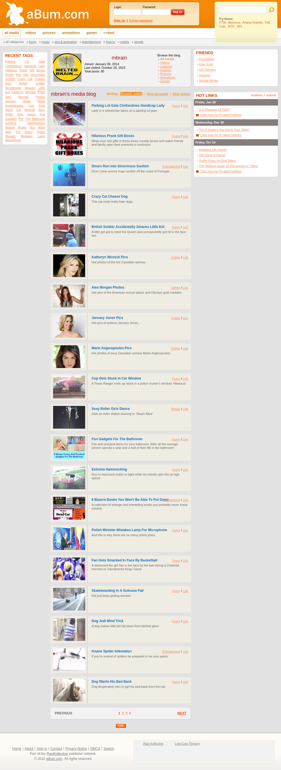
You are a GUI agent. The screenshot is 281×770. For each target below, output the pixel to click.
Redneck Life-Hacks (212, 149)
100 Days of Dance (212, 155)
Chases (40, 79)
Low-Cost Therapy (187, 743)
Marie (41, 101)
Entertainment (91, 42)
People (138, 42)
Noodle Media (208, 80)
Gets (41, 105)
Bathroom (38, 118)
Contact (56, 749)
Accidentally (13, 88)
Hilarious (11, 70)
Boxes (41, 70)
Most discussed (157, 93)
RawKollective (57, 754)
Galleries (166, 66)
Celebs (124, 42)
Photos (40, 97)
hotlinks (257, 95)
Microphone (13, 140)
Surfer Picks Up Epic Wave (217, 160)
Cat (30, 79)
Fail (267, 22)
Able (8, 132)
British (23, 83)
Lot (27, 61)
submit (271, 95)
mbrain (119, 58)
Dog (8, 83)
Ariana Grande (253, 22)
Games (165, 81)
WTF (231, 26)
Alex (8, 97)
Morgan (23, 97)
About (28, 749)
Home (16, 749)
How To (110, 42)
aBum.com (54, 759)
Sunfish (10, 79)
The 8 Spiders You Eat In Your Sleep (224, 129)
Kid (7, 92)
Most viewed (181, 93)
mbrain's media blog (73, 94)
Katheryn (18, 92)
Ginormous (37, 74)
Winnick (30, 92)
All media (167, 59)
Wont (41, 127)
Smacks (30, 88)
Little (41, 88)
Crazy (22, 79)
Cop (31, 105)
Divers (9, 74)
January (10, 101)
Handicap (30, 66)
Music (46, 42)
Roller (9, 114)
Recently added (131, 93)
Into (25, 74)
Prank (23, 70)
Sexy (41, 109)
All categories (15, 42)
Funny (33, 42)
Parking (10, 61)
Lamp (41, 136)
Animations (167, 77)
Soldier (40, 83)
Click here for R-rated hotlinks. (221, 114)
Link (185, 106)
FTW (222, 22)
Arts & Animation (66, 42)
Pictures (165, 74)
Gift (32, 70)
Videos (164, 62)
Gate (41, 61)
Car (18, 109)
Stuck (9, 109)
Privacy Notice (76, 749)
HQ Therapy (207, 69)
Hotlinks (165, 70)
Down (28, 132)
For (20, 119)
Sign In (42, 749)
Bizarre (10, 127)
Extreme (11, 123)
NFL (240, 26)
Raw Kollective (153, 743)
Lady (41, 66)
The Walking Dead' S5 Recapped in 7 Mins (228, 166)
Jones (27, 101)
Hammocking (36, 123)
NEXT (181, 713)
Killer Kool (206, 64)
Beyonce (234, 22)
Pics (41, 92)
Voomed (204, 75)
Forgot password (140, 20)
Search (108, 749)
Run (18, 74)
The (27, 118)
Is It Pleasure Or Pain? (214, 109)
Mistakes (27, 136)
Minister (10, 136)
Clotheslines (13, 66)
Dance (31, 114)
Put (18, 132)
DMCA (95, 749)
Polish (41, 132)
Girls (20, 114)
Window (29, 109)
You (32, 127)
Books (22, 127)
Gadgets (11, 118)
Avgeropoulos (14, 105)
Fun (42, 114)
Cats (222, 26)
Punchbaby (206, 59)
